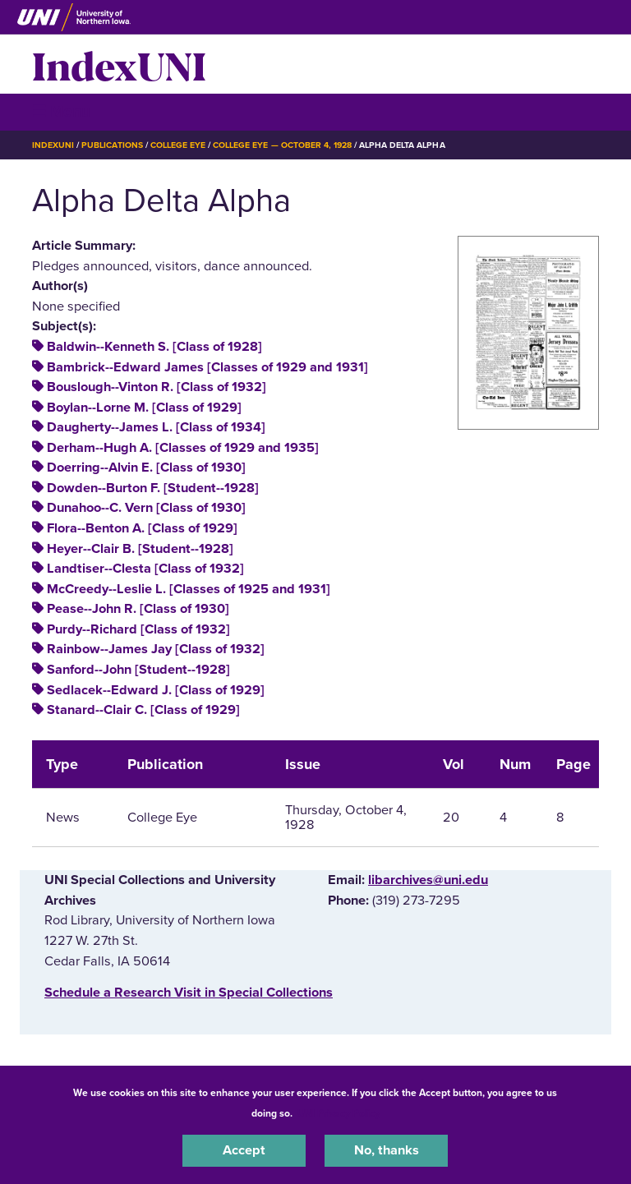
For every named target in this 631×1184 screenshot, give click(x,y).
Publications (111, 145)
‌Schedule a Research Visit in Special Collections (188, 992)
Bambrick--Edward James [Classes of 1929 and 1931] (207, 367)
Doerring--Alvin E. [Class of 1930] (146, 467)
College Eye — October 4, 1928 (282, 145)
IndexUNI (119, 64)
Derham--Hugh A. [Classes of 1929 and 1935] (183, 448)
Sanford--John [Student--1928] (138, 669)
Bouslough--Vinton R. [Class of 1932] (156, 387)
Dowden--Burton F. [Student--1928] (153, 488)
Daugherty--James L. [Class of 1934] (156, 427)
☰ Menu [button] (61, 111)
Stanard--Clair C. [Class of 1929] (143, 710)
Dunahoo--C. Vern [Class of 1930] (146, 508)
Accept (244, 1150)
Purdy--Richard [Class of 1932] (138, 629)
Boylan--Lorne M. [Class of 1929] (144, 407)
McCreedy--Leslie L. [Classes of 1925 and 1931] (188, 589)
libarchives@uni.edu (428, 880)
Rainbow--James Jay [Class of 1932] (156, 649)
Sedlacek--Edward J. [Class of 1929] (156, 690)
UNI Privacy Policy (338, 1113)
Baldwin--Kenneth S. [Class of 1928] (154, 347)
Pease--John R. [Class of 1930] (138, 609)
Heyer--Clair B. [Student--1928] (140, 549)
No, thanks (386, 1150)
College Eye (177, 145)
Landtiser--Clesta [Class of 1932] (145, 568)
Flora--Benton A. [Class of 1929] (142, 528)
